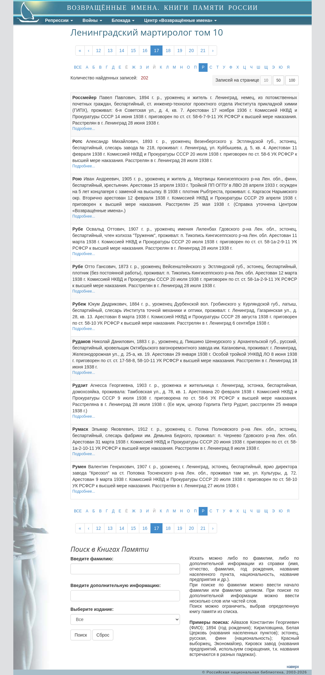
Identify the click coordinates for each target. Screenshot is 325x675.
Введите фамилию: (91, 558)
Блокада (123, 20)
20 (191, 50)
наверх (293, 667)
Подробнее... (83, 128)
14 (121, 50)
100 (292, 80)
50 (278, 80)
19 (179, 50)
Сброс (102, 635)
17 (156, 50)
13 (110, 50)
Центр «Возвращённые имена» (180, 20)
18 (168, 50)
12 (98, 50)
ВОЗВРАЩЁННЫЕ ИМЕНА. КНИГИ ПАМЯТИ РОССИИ (162, 7)
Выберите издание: (92, 609)
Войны (92, 20)
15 (133, 50)
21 (203, 50)
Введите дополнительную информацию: (115, 585)
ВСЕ (78, 67)
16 (145, 50)
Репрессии (59, 20)
